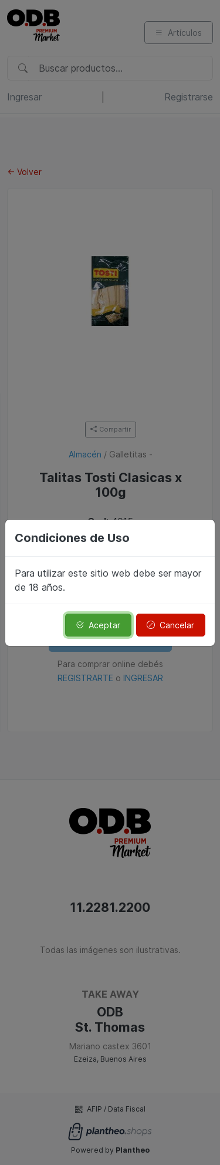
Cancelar (170, 625)
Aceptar (98, 625)
